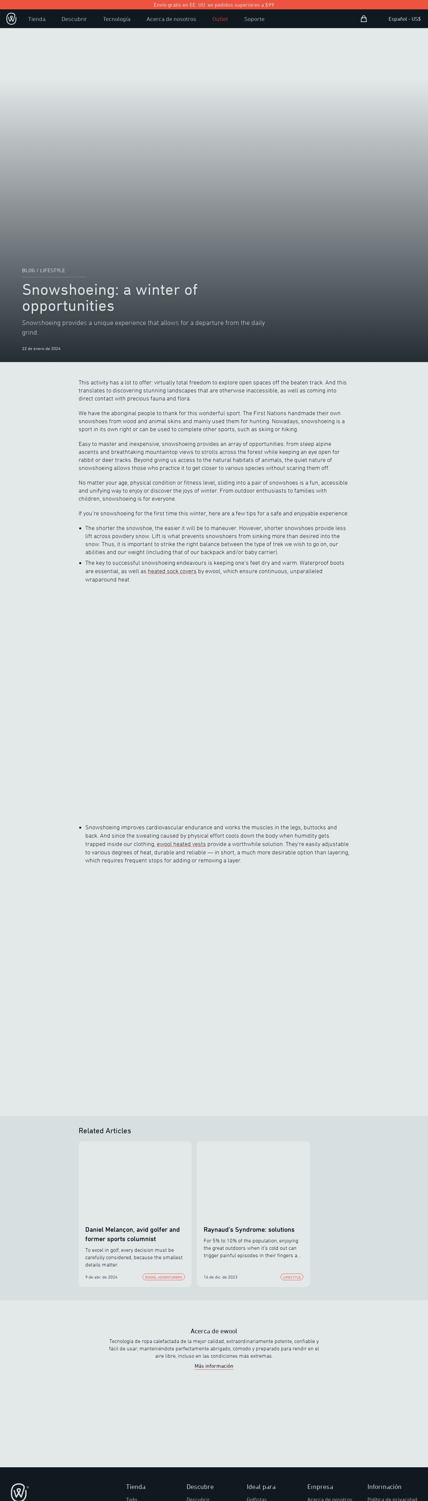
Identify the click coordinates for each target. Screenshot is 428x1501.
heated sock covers (172, 570)
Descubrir (74, 18)
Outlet (220, 18)
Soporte (254, 18)
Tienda (36, 18)
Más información (214, 1366)
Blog (28, 270)
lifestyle (52, 270)
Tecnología (116, 18)
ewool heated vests (181, 843)
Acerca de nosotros (171, 18)
